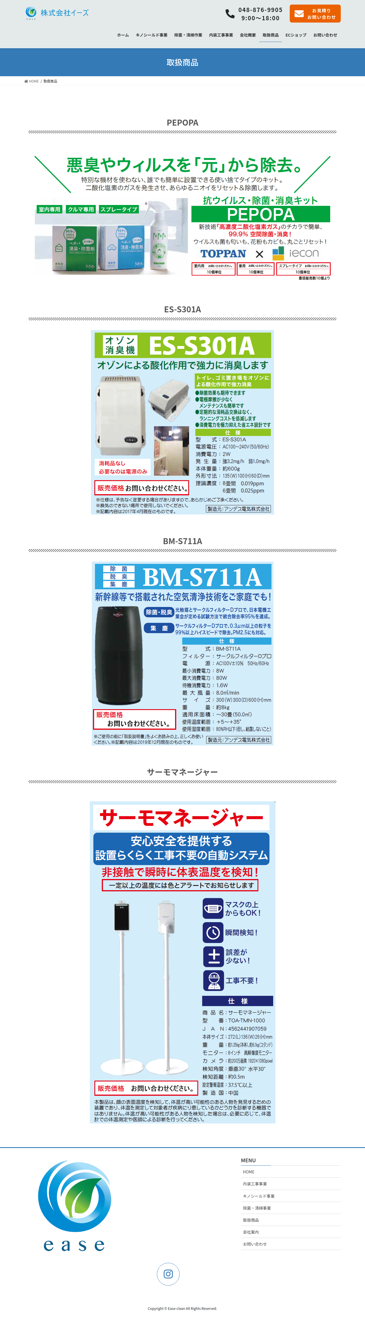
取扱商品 (251, 1221)
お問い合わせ (255, 1245)
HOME (248, 1172)
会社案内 (251, 1233)
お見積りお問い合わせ (314, 14)
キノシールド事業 (259, 1196)
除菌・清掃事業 (257, 1208)
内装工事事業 (255, 1184)
